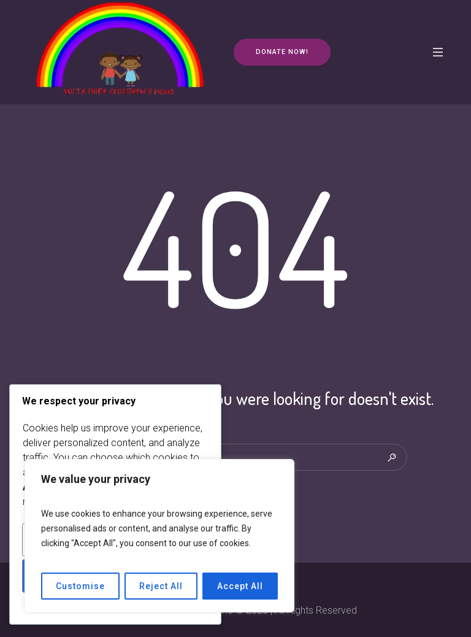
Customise (80, 586)
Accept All (240, 586)
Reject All (161, 586)
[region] (159, 535)
